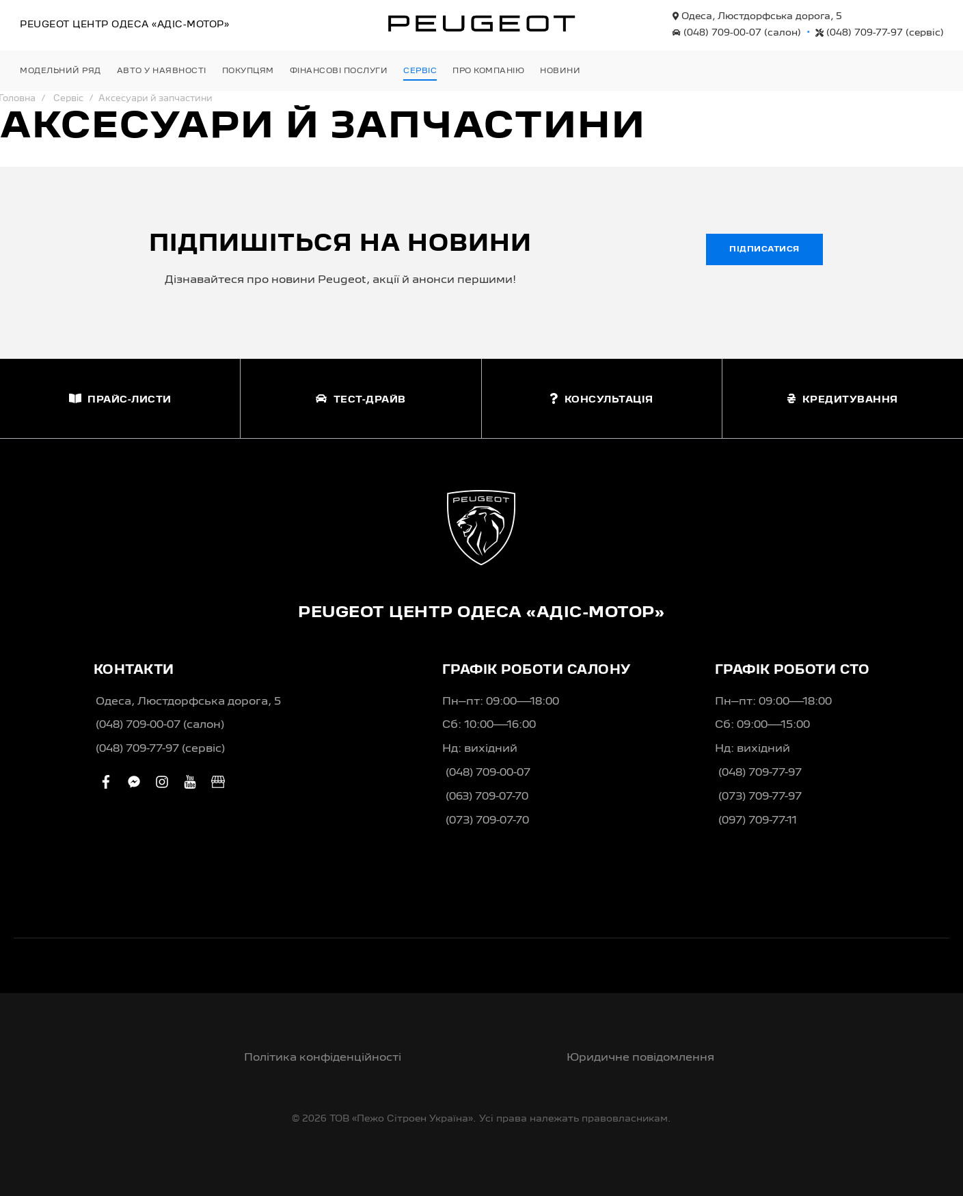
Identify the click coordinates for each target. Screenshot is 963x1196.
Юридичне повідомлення (640, 1058)
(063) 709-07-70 (487, 797)
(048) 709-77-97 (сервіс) (160, 749)
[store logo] (482, 23)
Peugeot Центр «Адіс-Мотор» (124, 25)
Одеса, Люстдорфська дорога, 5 (757, 16)
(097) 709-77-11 (757, 821)
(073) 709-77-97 (760, 797)
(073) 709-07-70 (487, 821)
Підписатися (764, 249)
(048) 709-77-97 (879, 33)
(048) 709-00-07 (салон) (160, 725)
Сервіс (68, 99)
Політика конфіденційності (322, 1058)
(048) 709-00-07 (737, 33)
